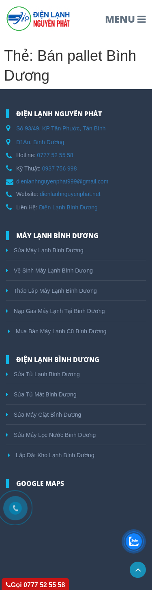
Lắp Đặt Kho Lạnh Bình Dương (51, 455)
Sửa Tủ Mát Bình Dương (41, 394)
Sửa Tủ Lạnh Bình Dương (43, 374)
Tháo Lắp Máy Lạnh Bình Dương (51, 291)
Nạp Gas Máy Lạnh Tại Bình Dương (55, 311)
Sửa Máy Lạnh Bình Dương (44, 250)
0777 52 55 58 (55, 155)
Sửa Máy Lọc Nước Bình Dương (51, 435)
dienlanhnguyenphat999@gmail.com (62, 181)
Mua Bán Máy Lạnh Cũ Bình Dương (57, 331)
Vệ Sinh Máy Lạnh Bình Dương (49, 270)
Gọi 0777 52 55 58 (35, 584)
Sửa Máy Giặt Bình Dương (43, 414)
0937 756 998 (59, 168)
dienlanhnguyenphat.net (70, 194)
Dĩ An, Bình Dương (40, 142)
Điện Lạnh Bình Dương (68, 207)
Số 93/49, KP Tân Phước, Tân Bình (61, 128)
